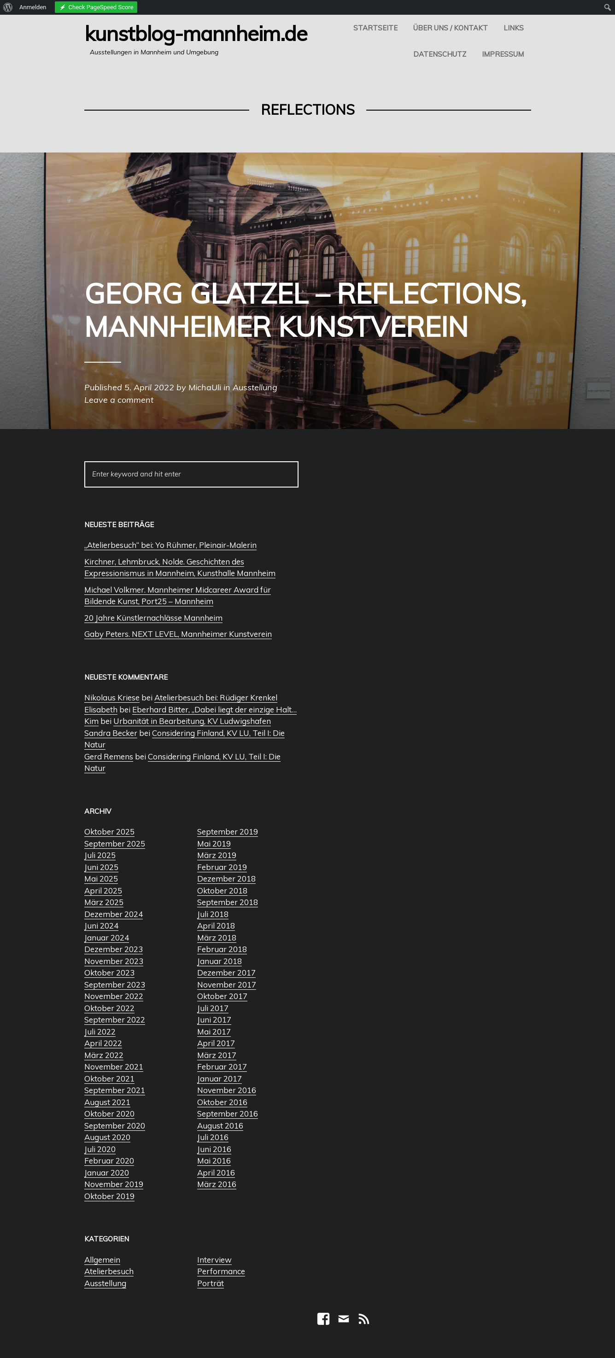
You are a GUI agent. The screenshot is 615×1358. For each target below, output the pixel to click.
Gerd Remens (108, 756)
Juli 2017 (212, 1008)
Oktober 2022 (109, 1008)
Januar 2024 (106, 937)
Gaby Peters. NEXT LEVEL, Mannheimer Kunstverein (178, 634)
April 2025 (103, 890)
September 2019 (227, 831)
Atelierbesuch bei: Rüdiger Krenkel (215, 697)
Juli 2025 (100, 855)
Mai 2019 (214, 843)
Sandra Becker (110, 733)
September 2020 (114, 1125)
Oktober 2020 (109, 1113)
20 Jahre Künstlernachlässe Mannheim (153, 618)
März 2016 (216, 1184)
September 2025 (114, 843)
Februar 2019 (222, 867)
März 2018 (216, 937)
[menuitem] (8, 7)
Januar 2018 (219, 961)
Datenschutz (439, 54)
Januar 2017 (219, 1078)
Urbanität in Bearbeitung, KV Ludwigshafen (192, 721)
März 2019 (216, 855)
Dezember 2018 (226, 878)
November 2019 (113, 1184)
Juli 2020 (100, 1149)
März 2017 (216, 1055)
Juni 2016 (214, 1149)
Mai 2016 (214, 1160)
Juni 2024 (101, 925)
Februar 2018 (222, 949)
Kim (91, 721)
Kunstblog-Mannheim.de (195, 33)
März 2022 (103, 1055)
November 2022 (113, 996)
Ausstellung (105, 1283)
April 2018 (216, 925)
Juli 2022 (100, 1031)
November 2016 (226, 1090)
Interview (214, 1259)
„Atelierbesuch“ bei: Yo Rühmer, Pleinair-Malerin (170, 545)
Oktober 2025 (109, 831)
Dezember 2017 (226, 972)
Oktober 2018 (222, 890)
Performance (221, 1271)
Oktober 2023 (109, 972)
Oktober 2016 (222, 1102)
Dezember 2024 (113, 914)
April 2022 (103, 1043)
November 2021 (113, 1066)
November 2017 (226, 984)
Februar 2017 (222, 1066)
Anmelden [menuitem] (33, 7)
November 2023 (113, 961)
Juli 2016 (212, 1137)
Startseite (375, 28)
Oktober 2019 (109, 1196)
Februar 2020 (109, 1160)
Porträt (210, 1283)
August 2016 (220, 1125)
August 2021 (107, 1102)
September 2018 (227, 902)
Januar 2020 (106, 1172)
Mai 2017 (214, 1031)
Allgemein (102, 1259)
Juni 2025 (101, 867)
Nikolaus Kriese (112, 697)
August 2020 (107, 1137)
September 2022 (114, 1019)
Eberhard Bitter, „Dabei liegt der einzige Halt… (214, 709)
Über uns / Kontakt (450, 28)
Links (514, 28)
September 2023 (114, 984)
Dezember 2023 (113, 949)
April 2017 (216, 1043)
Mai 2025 (101, 878)
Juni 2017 (214, 1019)
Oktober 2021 (109, 1078)
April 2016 (216, 1172)
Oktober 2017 (222, 996)
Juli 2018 (212, 914)
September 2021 (114, 1090)
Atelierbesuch (109, 1271)
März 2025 (103, 902)
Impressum (503, 54)
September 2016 (227, 1113)
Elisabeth (100, 709)
